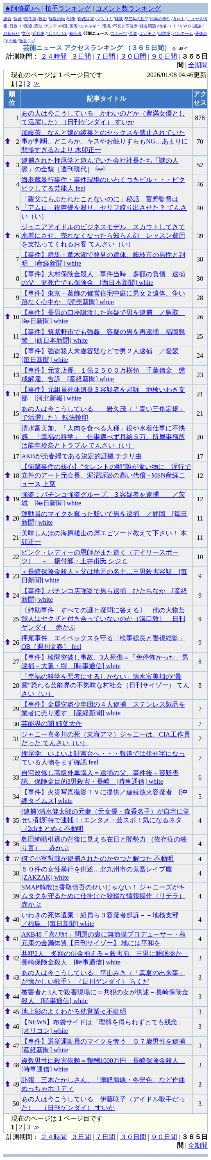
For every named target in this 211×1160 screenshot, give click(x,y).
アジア (51, 26)
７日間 (105, 56)
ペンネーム (182, 33)
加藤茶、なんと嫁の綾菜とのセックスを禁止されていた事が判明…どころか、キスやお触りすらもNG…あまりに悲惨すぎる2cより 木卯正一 (104, 141)
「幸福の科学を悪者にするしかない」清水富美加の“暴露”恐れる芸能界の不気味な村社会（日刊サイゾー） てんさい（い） (105, 685)
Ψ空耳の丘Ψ (136, 18)
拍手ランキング (68, 8)
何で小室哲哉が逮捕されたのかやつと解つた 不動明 (97, 858)
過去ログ (27, 41)
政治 (43, 18)
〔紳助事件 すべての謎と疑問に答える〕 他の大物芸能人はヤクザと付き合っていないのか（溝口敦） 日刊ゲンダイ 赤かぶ (103, 619)
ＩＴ (172, 26)
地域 (162, 26)
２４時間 (54, 56)
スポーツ (119, 33)
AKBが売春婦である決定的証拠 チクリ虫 (81, 456)
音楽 (133, 33)
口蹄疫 (164, 33)
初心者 (75, 33)
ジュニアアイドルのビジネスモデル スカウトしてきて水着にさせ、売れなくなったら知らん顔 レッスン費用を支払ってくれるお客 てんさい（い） (103, 235)
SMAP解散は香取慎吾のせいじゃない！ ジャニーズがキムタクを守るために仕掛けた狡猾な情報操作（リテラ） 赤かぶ (103, 896)
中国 (63, 26)
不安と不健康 (125, 26)
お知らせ (11, 33)
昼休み (201, 33)
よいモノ (147, 33)
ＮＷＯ (185, 26)
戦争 (71, 18)
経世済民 (57, 18)
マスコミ (104, 18)
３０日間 (133, 56)
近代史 (38, 33)
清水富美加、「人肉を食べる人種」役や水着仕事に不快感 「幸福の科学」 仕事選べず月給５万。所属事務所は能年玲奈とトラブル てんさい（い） (103, 437)
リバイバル (57, 33)
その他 (11, 41)
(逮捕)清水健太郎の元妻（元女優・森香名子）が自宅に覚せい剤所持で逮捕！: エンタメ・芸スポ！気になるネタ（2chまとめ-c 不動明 (105, 820)
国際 (74, 26)
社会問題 (148, 26)
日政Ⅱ (15, 26)
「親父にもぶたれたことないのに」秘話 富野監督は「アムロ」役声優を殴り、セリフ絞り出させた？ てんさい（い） (104, 208)
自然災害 (86, 18)
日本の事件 (160, 18)
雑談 (119, 18)
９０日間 (164, 56)
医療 (28, 26)
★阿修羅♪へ (23, 8)
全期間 (198, 64)
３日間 (81, 56)
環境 (106, 26)
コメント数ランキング (128, 8)
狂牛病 (30, 18)
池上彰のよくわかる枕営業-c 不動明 (73, 1011)
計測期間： (23, 1136)
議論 (197, 26)
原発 (18, 18)
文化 (26, 33)
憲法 (38, 26)
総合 (7, 18)
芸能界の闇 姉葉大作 (51, 723)
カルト (178, 18)
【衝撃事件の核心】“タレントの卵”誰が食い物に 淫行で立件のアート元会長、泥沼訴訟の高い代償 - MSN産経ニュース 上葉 (106, 475)
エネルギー (90, 26)
